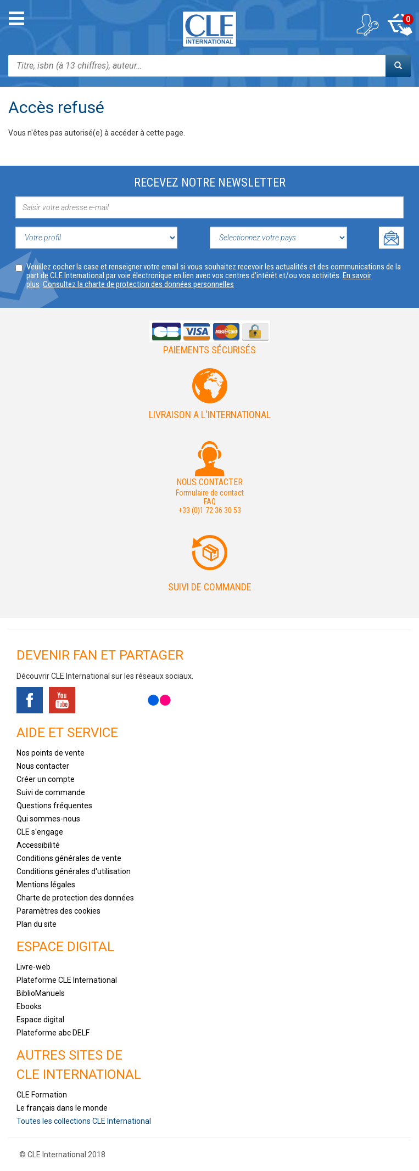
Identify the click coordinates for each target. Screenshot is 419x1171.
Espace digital (40, 1019)
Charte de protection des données (75, 897)
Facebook (29, 700)
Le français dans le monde (62, 1108)
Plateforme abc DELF (53, 1032)
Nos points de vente (50, 752)
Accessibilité (38, 845)
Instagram (127, 700)
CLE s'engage (39, 831)
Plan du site (36, 924)
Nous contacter (42, 766)
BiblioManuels (40, 993)
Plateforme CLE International (66, 980)
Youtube (62, 700)
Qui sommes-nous (48, 818)
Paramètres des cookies (58, 911)
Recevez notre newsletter (210, 182)
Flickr (159, 700)
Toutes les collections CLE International (83, 1121)
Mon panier (400, 24)
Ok (391, 238)
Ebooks (29, 1006)
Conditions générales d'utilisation (73, 871)
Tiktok (94, 700)
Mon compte (367, 24)
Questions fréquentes (54, 805)
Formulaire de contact (210, 492)
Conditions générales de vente (68, 858)
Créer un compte (45, 779)
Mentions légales (45, 884)
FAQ (210, 501)
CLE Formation (41, 1094)
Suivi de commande (210, 587)
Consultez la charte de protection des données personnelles (138, 284)
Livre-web (33, 966)
